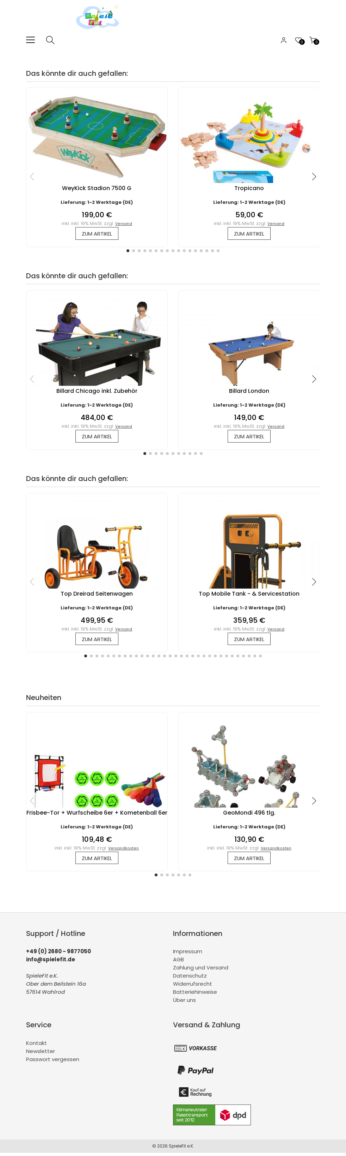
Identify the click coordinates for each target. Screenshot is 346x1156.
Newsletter (40, 1054)
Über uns (184, 1003)
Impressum (187, 955)
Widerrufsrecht (192, 987)
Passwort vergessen (52, 1062)
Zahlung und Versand (200, 971)
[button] (127, 251)
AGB (178, 963)
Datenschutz (190, 979)
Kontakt (36, 1046)
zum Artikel (96, 234)
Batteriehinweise (195, 995)
